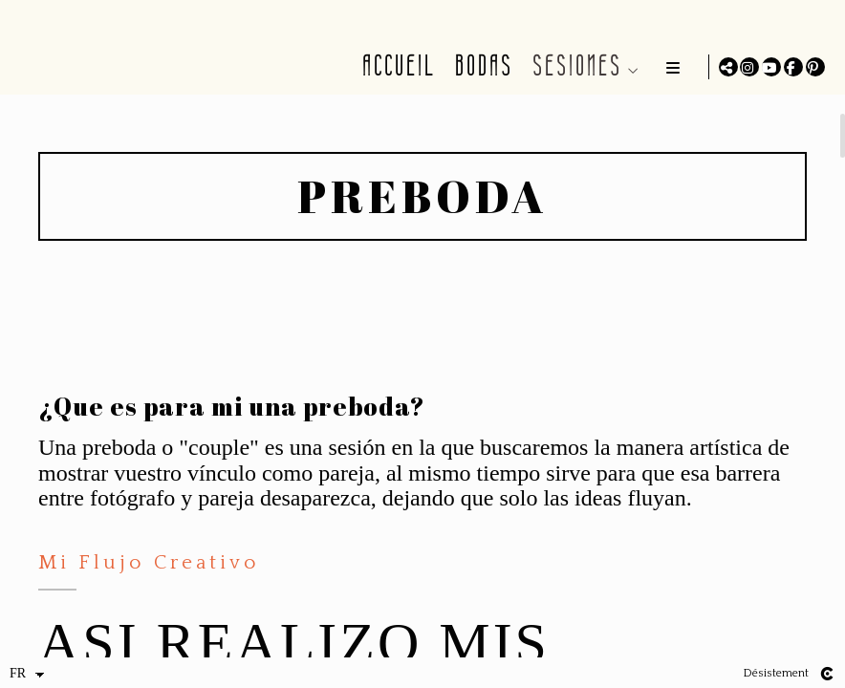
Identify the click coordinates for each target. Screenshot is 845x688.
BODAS (480, 66)
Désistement (776, 673)
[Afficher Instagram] (749, 66)
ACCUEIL (395, 66)
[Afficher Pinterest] (815, 66)
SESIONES (573, 66)
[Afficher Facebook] (793, 66)
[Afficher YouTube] (771, 66)
